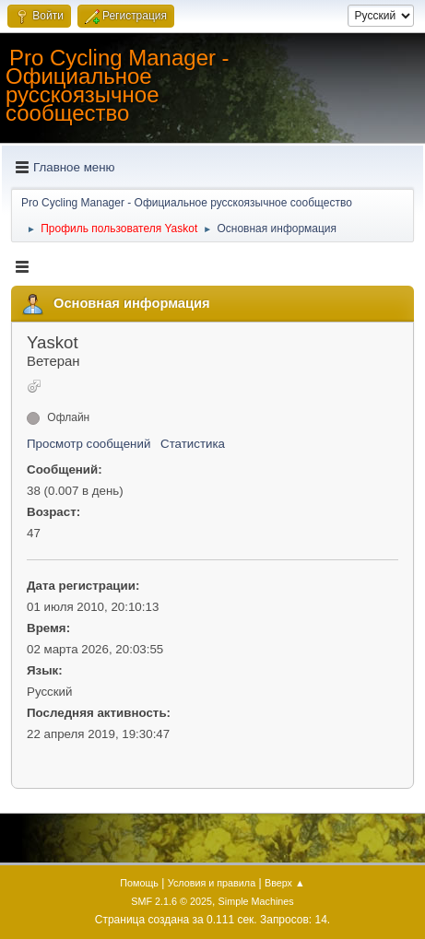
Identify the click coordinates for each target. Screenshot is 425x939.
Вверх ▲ (285, 882)
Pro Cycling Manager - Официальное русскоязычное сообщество (118, 85)
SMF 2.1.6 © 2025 (171, 901)
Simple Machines (256, 901)
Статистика (192, 444)
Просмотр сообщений (88, 444)
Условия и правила (211, 882)
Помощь (139, 882)
